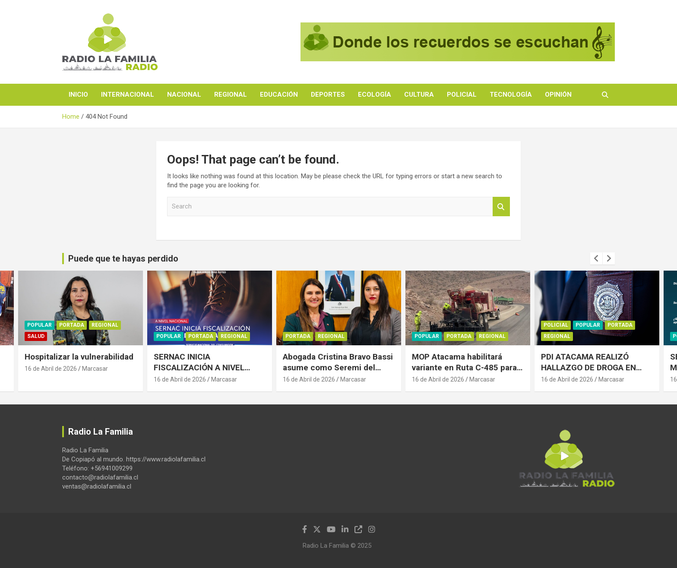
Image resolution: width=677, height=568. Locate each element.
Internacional (127, 94)
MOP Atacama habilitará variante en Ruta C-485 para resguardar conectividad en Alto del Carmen (464, 373)
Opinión (558, 94)
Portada (71, 325)
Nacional (184, 94)
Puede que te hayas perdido (123, 258)
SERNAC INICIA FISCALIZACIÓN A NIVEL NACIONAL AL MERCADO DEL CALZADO (208, 373)
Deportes (328, 94)
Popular (39, 325)
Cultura (419, 94)
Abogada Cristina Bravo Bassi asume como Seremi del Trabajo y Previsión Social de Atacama (338, 373)
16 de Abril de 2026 (51, 368)
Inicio (78, 94)
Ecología (374, 94)
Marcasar (95, 368)
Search (501, 206)
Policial (462, 94)
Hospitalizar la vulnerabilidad (79, 357)
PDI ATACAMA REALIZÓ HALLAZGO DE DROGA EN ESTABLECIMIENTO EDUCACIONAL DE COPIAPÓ (592, 373)
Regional (230, 94)
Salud (35, 337)
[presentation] (596, 258)
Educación (279, 94)
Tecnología (511, 94)
